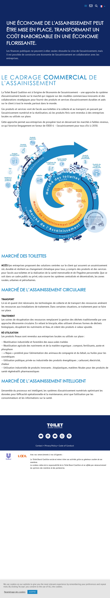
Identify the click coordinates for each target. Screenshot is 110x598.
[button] (86, 6)
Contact (39, 445)
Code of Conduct (66, 445)
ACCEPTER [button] (32, 592)
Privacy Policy (51, 445)
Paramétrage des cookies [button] (14, 592)
